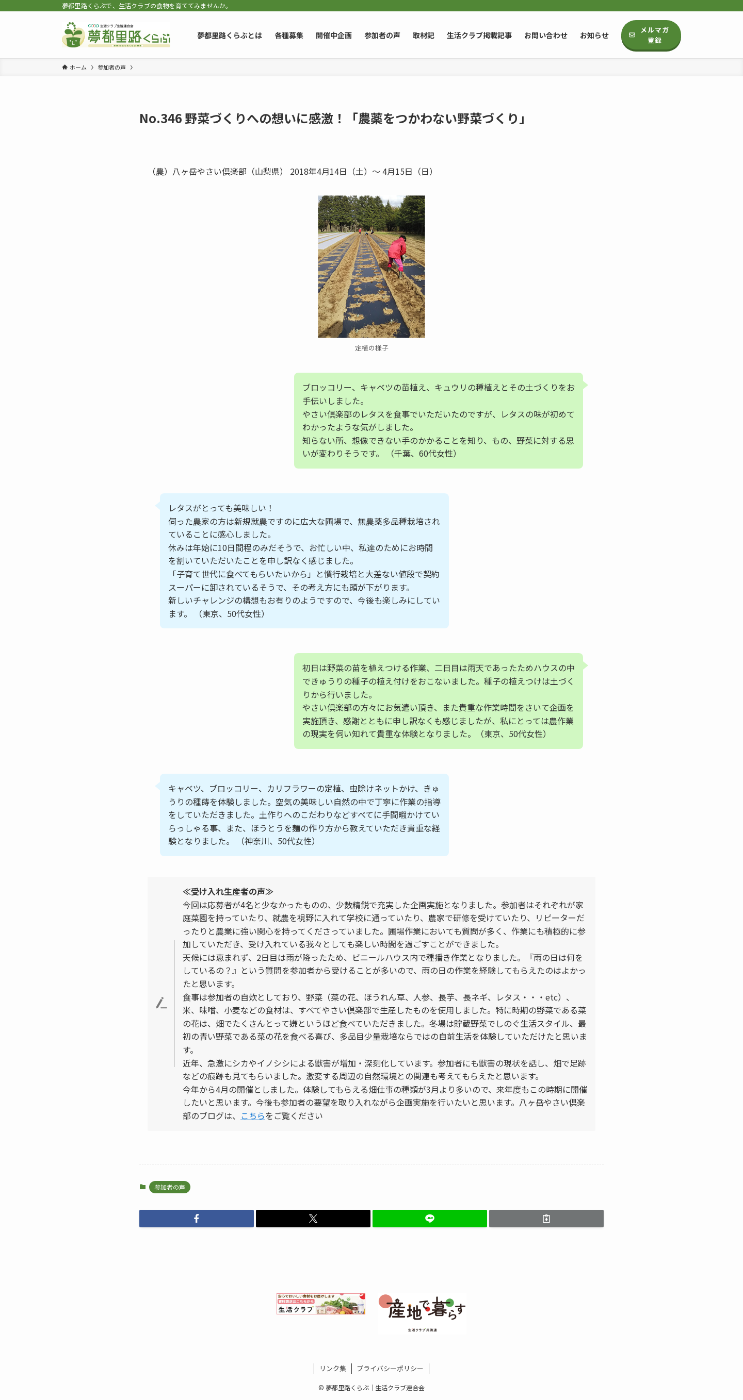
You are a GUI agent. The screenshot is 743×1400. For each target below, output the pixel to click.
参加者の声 (169, 1186)
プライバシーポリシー (390, 1368)
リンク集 (332, 1368)
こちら (252, 1115)
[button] (196, 1218)
